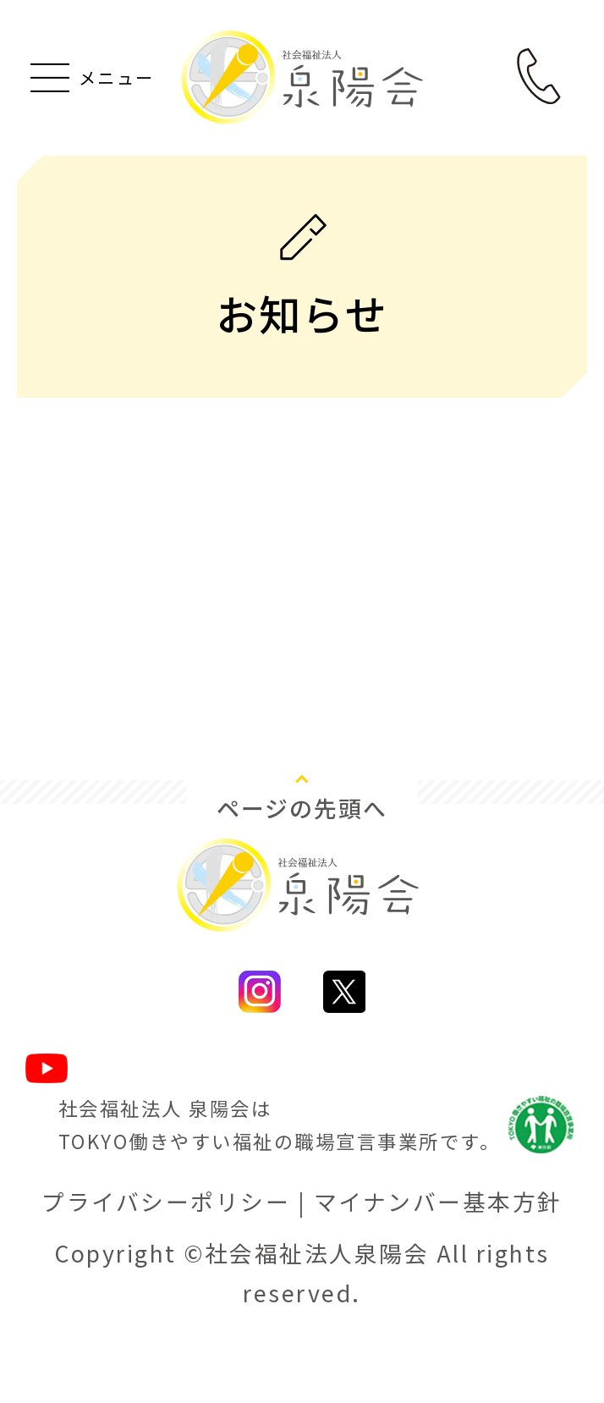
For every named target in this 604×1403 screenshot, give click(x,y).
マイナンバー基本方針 (438, 1244)
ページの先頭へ (302, 850)
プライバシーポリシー (165, 1244)
